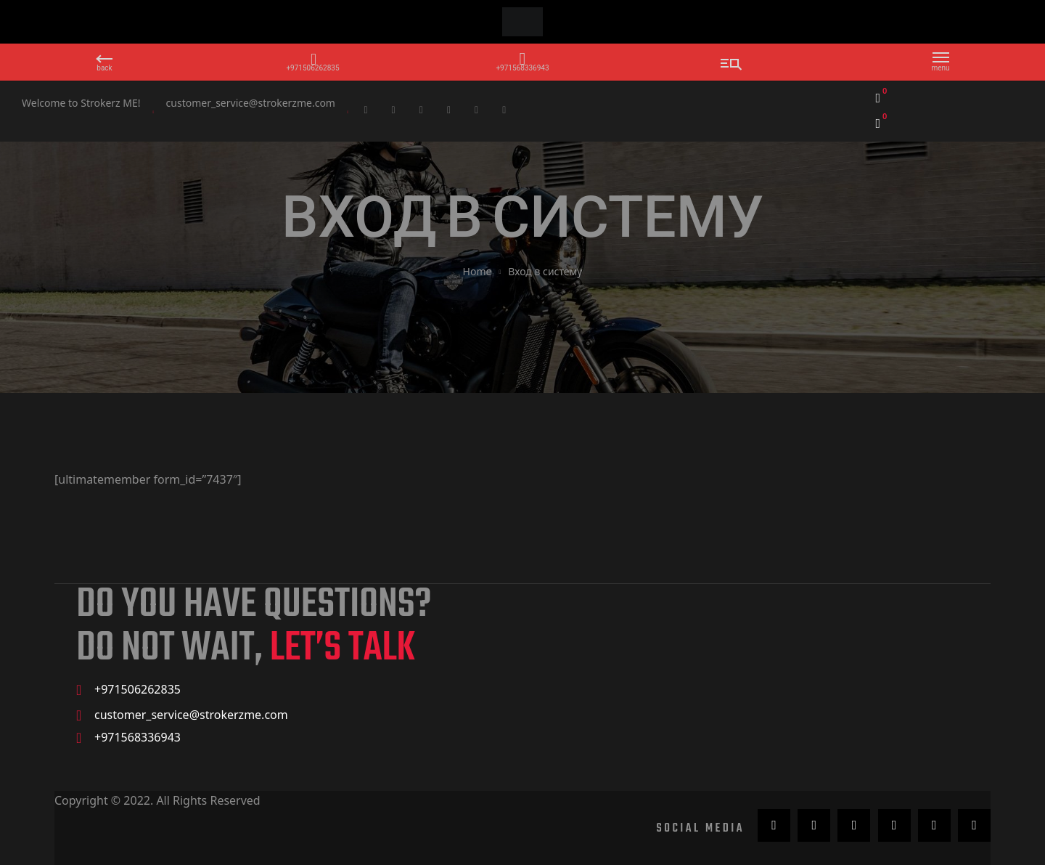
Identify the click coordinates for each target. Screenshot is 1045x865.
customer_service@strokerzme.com (250, 103)
